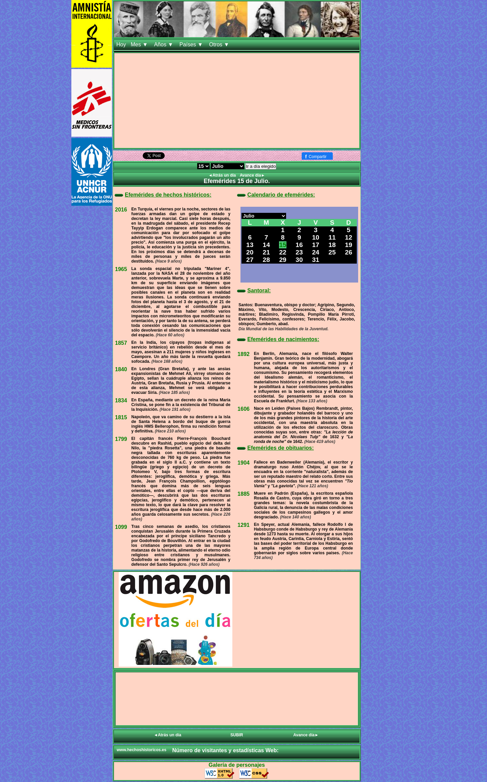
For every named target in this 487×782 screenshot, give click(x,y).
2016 (121, 210)
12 (348, 237)
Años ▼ (164, 44)
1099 (121, 527)
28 (266, 259)
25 (331, 252)
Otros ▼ (220, 44)
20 (249, 252)
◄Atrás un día (222, 175)
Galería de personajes (237, 765)
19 (348, 244)
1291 (243, 525)
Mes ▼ (140, 44)
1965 (121, 269)
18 (331, 244)
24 (315, 252)
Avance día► (252, 175)
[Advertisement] (236, 100)
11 (331, 237)
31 (315, 259)
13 (249, 244)
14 (266, 244)
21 (266, 252)
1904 (243, 463)
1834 (121, 400)
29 (282, 259)
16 (299, 244)
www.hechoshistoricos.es (141, 749)
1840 (121, 369)
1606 (243, 409)
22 (282, 252)
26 (348, 252)
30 (299, 259)
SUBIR (236, 735)
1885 (243, 494)
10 (315, 237)
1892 (243, 354)
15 (282, 244)
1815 (121, 417)
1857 (121, 343)
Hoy (121, 44)
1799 (121, 439)
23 (299, 252)
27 (249, 259)
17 (315, 244)
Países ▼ (192, 44)
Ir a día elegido (261, 166)
